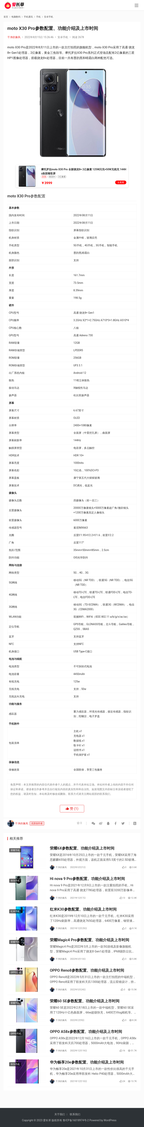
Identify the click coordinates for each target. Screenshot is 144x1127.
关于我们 (59, 1114)
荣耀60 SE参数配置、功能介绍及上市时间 (84, 1008)
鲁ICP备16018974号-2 (76, 1120)
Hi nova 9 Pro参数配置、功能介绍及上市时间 (87, 880)
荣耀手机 (15, 851)
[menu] (136, 6)
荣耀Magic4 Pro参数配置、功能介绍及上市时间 (89, 944)
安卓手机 (63, 37)
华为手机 (15, 882)
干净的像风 (13, 37)
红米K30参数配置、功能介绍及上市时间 (83, 912)
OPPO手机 (16, 978)
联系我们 (75, 1114)
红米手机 (15, 914)
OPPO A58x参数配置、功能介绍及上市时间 (86, 1039)
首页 (6, 16)
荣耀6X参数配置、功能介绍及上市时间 (82, 849)
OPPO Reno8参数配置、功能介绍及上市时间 (87, 976)
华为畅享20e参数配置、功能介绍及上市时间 (87, 1071)
